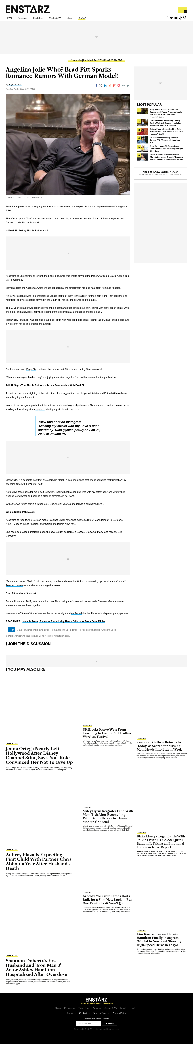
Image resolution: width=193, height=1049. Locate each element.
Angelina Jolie (108, 634)
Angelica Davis (15, 89)
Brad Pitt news (35, 634)
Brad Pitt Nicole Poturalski (86, 634)
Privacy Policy (119, 1017)
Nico (58, 434)
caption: (40, 414)
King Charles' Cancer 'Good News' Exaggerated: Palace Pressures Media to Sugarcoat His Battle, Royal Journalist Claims (166, 118)
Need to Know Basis (155, 176)
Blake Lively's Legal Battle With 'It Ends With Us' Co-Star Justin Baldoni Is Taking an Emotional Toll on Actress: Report (161, 846)
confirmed (76, 618)
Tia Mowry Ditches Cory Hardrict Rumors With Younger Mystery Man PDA (165, 144)
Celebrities (50, 19)
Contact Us (84, 1017)
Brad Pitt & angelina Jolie (57, 634)
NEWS (10, 19)
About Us (71, 1017)
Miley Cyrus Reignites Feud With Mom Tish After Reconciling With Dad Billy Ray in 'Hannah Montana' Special (108, 821)
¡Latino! (110, 19)
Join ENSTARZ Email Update (96, 1023)
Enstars (28, 8)
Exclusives (28, 19)
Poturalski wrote (14, 590)
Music (93, 19)
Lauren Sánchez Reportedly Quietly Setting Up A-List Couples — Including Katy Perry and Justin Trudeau (165, 127)
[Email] (123, 90)
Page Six (31, 374)
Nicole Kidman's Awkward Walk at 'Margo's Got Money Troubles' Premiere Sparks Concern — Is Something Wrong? (166, 161)
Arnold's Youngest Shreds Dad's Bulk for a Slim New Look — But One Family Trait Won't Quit (107, 904)
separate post (30, 484)
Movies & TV (73, 19)
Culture (97, 1012)
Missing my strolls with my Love (64, 430)
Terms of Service (101, 1017)
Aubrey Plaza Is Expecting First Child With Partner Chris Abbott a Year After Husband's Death (166, 136)
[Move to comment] (128, 90)
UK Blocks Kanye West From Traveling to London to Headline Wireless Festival (107, 737)
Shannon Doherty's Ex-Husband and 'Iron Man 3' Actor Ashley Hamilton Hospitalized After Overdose (36, 972)
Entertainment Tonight (31, 280)
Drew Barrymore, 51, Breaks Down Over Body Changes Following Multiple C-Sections (166, 153)
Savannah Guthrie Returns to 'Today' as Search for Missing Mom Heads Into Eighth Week (159, 750)
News (58, 1012)
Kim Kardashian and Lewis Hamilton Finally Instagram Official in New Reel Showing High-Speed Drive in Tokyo (159, 944)
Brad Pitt (21, 634)
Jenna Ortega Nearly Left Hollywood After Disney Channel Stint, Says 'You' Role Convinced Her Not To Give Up (39, 760)
